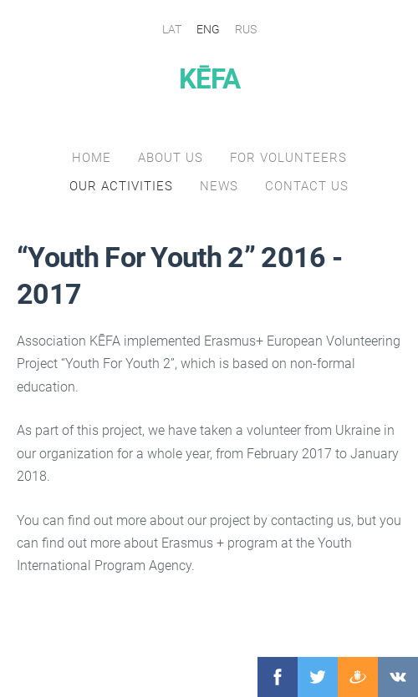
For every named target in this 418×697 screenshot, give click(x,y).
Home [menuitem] (91, 157)
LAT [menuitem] (171, 29)
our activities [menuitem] (121, 186)
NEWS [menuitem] (219, 186)
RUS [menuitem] (246, 29)
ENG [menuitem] (208, 29)
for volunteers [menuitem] (288, 157)
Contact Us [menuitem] (307, 186)
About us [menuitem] (170, 157)
